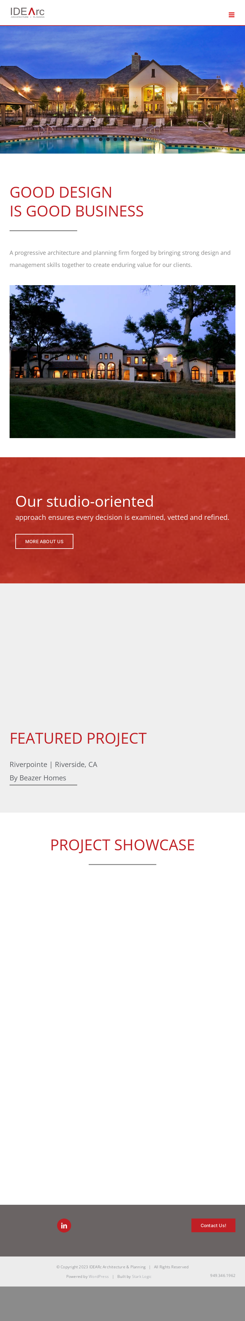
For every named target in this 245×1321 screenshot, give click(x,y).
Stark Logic (142, 1276)
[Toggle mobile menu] (232, 14)
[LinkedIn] (64, 1226)
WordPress (99, 1276)
